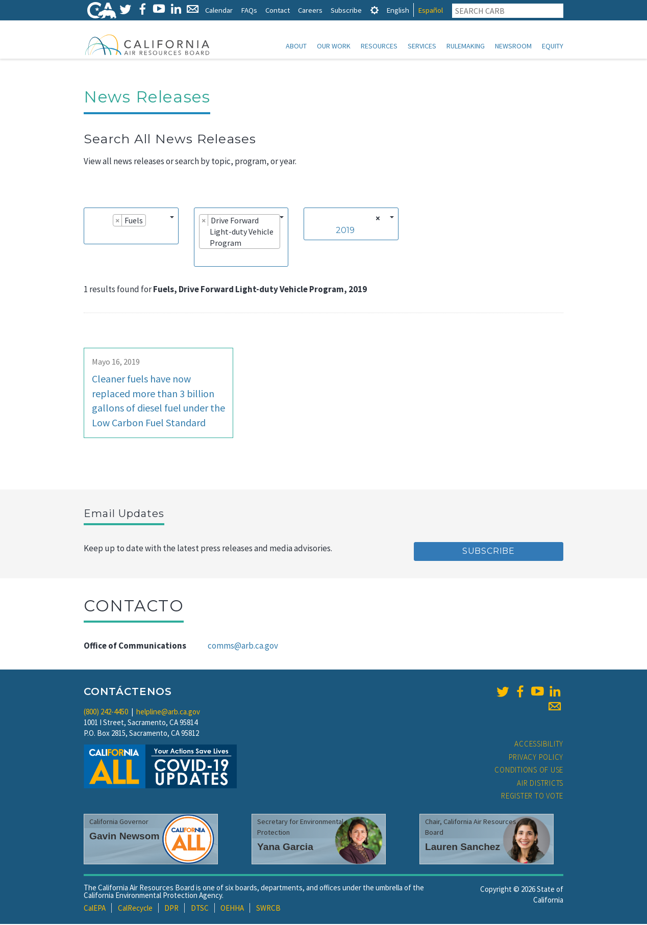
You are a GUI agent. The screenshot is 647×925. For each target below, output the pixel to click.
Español (430, 10)
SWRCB (268, 909)
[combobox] (131, 227)
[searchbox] (92, 235)
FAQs (249, 10)
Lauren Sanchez (462, 847)
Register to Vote (532, 797)
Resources (379, 45)
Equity (552, 45)
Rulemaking (465, 45)
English (397, 10)
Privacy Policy (536, 758)
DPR (171, 909)
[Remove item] (117, 221)
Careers (310, 10)
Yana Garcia (285, 847)
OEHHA (232, 909)
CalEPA (95, 909)
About (296, 45)
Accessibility (538, 745)
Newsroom (513, 45)
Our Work (334, 45)
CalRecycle (135, 909)
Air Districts (540, 784)
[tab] (374, 10)
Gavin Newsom (124, 837)
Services (422, 45)
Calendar (219, 10)
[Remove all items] (376, 219)
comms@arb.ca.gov (243, 646)
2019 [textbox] (345, 231)
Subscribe (346, 10)
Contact (277, 10)
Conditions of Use (528, 771)
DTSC (200, 909)
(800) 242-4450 (106, 712)
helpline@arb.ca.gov (168, 712)
